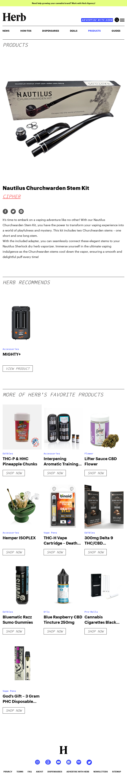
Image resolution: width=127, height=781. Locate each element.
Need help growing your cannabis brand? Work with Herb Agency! (63, 3)
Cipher (12, 196)
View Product (18, 368)
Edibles (8, 453)
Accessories (11, 349)
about (39, 771)
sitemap (116, 771)
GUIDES (116, 30)
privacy (7, 771)
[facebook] (5, 212)
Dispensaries (50, 30)
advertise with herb (97, 20)
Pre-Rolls (91, 611)
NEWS (5, 30)
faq (30, 771)
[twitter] (13, 212)
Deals (73, 30)
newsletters (100, 771)
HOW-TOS (25, 30)
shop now (14, 473)
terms (20, 771)
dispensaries (54, 771)
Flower (89, 453)
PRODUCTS (94, 30)
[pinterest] (21, 212)
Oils (47, 611)
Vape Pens (50, 532)
